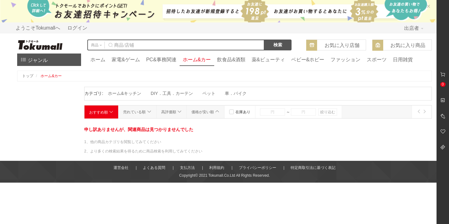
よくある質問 (154, 168)
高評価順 (171, 111)
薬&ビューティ (268, 59)
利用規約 (216, 168)
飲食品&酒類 (231, 59)
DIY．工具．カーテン (172, 93)
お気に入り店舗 (342, 45)
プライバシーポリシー (257, 168)
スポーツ (377, 59)
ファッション (345, 59)
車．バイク (236, 93)
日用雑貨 (403, 59)
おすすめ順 (101, 112)
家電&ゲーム (126, 59)
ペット (208, 93)
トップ (27, 76)
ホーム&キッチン (124, 93)
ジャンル (34, 59)
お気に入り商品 (407, 45)
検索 (277, 44)
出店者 (413, 28)
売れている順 (137, 111)
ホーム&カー (197, 59)
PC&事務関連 (161, 59)
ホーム (97, 59)
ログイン (77, 27)
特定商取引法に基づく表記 (313, 168)
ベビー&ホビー (308, 59)
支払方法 (187, 168)
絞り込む (327, 112)
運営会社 (120, 168)
